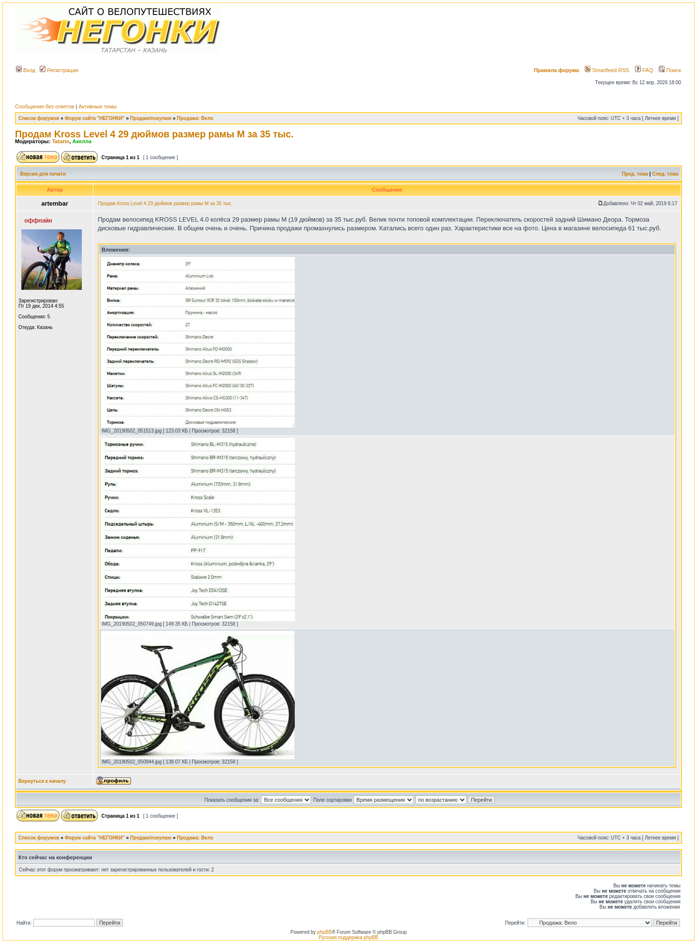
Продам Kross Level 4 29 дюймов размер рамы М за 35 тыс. (154, 134)
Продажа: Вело (195, 118)
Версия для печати (43, 174)
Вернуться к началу (42, 781)
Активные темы (97, 106)
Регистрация (59, 70)
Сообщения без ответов (44, 106)
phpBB (324, 932)
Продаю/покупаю (150, 118)
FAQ (644, 70)
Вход (25, 70)
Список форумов (39, 118)
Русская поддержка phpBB (348, 937)
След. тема (665, 174)
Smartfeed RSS (607, 70)
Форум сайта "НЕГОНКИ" (95, 118)
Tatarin (60, 141)
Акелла (81, 141)
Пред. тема (635, 174)
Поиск (670, 70)
